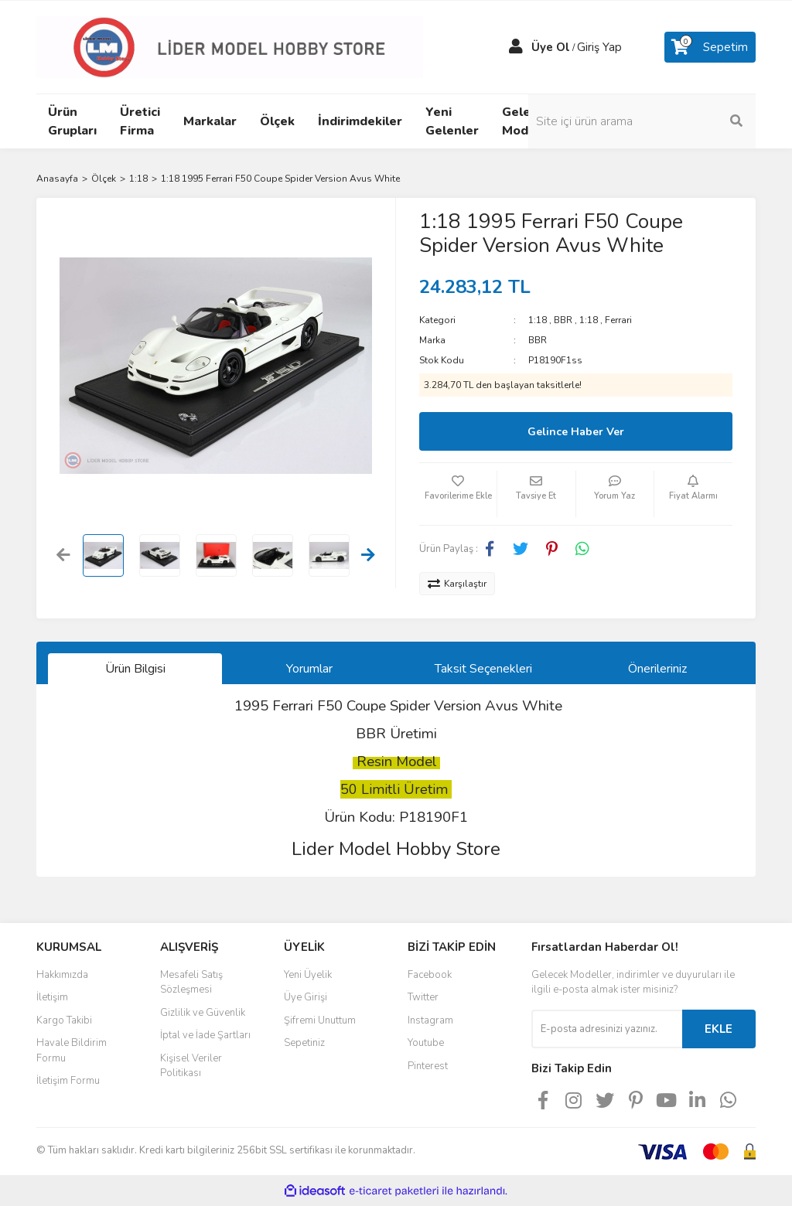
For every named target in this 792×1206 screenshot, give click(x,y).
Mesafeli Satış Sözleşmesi (191, 982)
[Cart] (710, 47)
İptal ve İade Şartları (205, 1035)
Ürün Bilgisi (135, 668)
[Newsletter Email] (606, 1029)
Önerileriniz (657, 668)
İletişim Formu (68, 1081)
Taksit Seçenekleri (483, 668)
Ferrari (618, 320)
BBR (563, 320)
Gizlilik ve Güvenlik (202, 1013)
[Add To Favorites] (458, 494)
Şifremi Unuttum (320, 1020)
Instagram (430, 1020)
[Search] (674, 121)
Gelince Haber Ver (575, 431)
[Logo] (229, 46)
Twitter (423, 997)
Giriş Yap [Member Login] (599, 47)
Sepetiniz (304, 1043)
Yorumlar (309, 668)
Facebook (430, 975)
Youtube (426, 1043)
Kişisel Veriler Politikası (191, 1066)
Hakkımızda (62, 975)
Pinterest (428, 1066)
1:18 (537, 320)
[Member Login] (516, 47)
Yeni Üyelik (308, 975)
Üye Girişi (305, 997)
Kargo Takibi (64, 1020)
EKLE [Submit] (718, 1029)
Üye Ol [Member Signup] (550, 47)
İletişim (52, 997)
